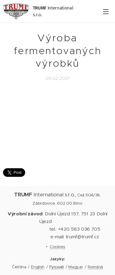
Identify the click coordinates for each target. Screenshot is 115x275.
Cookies (57, 246)
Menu (106, 11)
